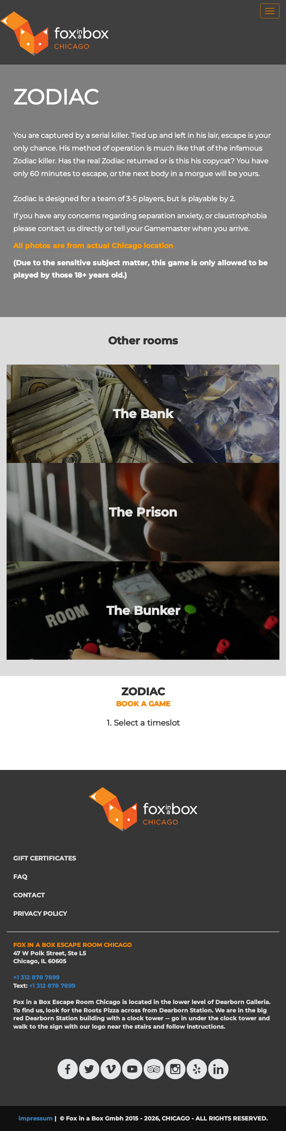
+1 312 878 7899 (52, 985)
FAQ (20, 877)
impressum (35, 1118)
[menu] (269, 11)
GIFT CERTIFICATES (44, 858)
